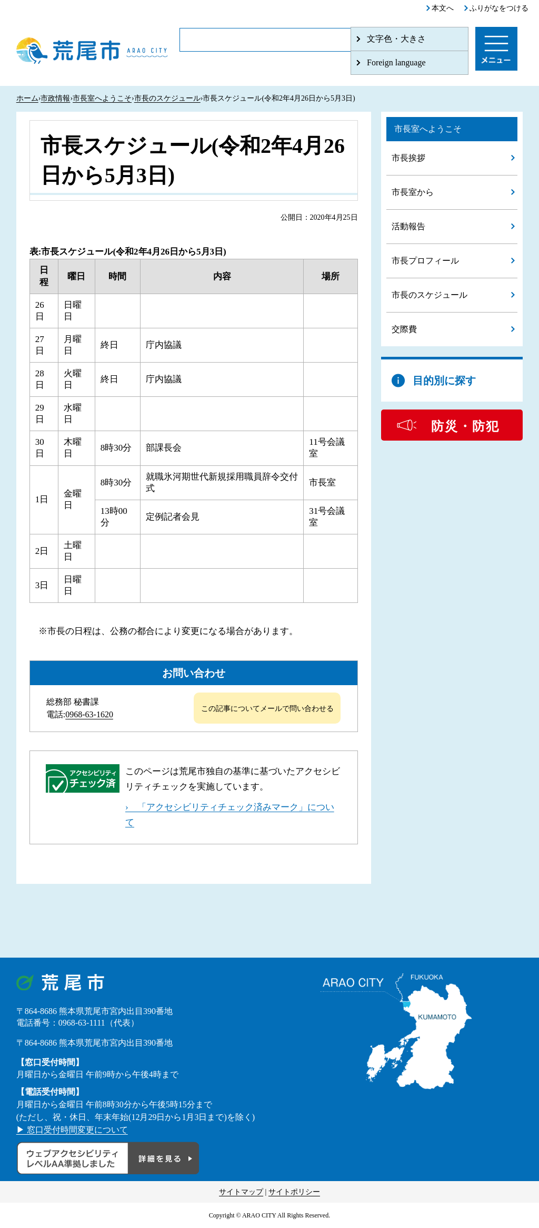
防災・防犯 (465, 426)
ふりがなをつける (499, 8)
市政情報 (55, 98)
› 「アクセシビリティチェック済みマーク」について (229, 814)
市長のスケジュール (167, 98)
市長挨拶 (408, 157)
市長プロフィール (425, 260)
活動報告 (408, 226)
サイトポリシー (294, 1192)
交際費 (404, 329)
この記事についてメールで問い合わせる (267, 709)
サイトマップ (241, 1192)
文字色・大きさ (396, 38)
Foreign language (396, 62)
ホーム (27, 98)
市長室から (413, 192)
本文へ (443, 8)
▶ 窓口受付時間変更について (72, 1129)
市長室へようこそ (102, 98)
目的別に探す (444, 380)
